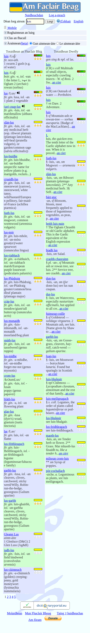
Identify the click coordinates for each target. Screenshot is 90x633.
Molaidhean (14, 613)
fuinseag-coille (55, 313)
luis (6, 56)
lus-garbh (10, 500)
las (6, 431)
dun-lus (51, 278)
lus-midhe (10, 356)
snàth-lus (9, 340)
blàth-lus (9, 399)
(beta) (24, 43)
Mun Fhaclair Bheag (38, 613)
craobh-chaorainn (57, 259)
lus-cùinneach (13, 569)
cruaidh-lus (11, 179)
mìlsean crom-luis (57, 458)
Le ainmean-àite (69, 43)
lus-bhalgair (53, 418)
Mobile (10, 28)
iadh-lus (9, 550)
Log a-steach (57, 15)
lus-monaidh (12, 321)
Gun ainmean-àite (44, 43)
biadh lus (51, 250)
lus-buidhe (10, 156)
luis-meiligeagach (57, 398)
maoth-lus (52, 435)
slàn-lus (9, 122)
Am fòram (34, 619)
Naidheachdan (34, 15)
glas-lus (9, 411)
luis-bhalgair (54, 379)
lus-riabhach (12, 255)
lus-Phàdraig (12, 278)
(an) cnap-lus (12, 106)
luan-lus (51, 356)
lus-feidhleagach (56, 426)
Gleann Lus (11, 534)
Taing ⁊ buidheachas (70, 613)
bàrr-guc (51, 197)
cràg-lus (9, 301)
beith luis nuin (55, 223)
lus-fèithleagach (14, 444)
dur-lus (50, 294)
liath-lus (9, 213)
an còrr (56, 82)
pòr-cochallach (55, 471)
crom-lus (9, 375)
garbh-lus (10, 470)
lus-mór (9, 232)
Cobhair (64, 21)
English (78, 21)
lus (6, 93)
